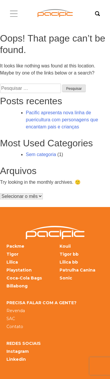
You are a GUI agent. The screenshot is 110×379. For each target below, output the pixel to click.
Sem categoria (41, 154)
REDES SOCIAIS (23, 343)
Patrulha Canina (77, 270)
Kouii (65, 246)
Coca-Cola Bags (24, 278)
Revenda (15, 310)
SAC (10, 318)
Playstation (19, 270)
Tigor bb (69, 254)
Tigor (12, 254)
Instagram (17, 351)
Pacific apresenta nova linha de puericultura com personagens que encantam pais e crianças (62, 119)
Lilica (12, 262)
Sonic (66, 278)
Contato (14, 326)
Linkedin (16, 359)
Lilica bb (69, 262)
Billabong (17, 286)
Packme (15, 246)
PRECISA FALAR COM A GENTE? (41, 302)
